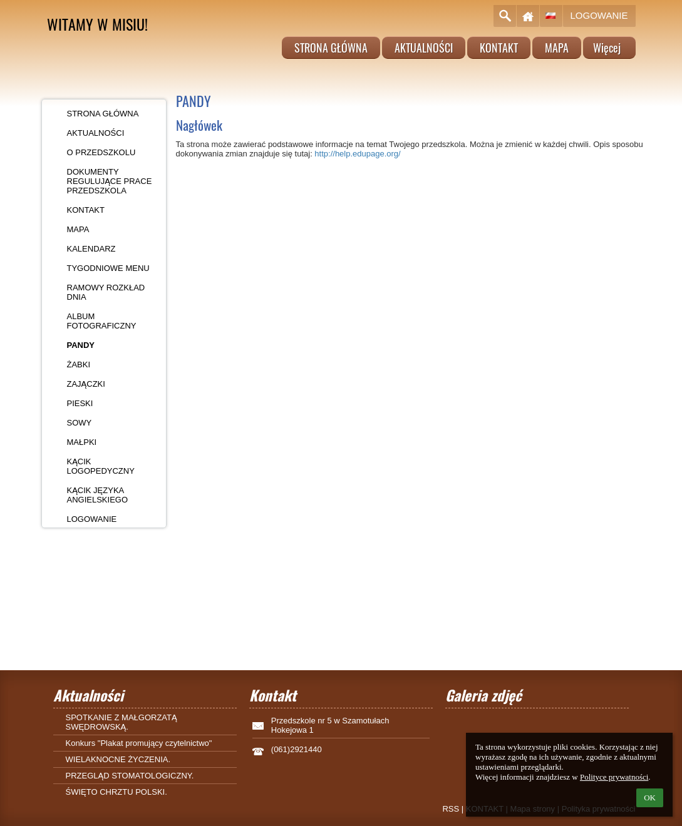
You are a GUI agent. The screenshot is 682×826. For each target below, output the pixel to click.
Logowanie (599, 15)
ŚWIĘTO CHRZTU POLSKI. (116, 792)
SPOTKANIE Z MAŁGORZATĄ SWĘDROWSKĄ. (121, 722)
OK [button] (650, 797)
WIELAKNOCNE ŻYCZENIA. (118, 759)
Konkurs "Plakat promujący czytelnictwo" (139, 743)
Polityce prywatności (614, 777)
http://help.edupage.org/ (357, 153)
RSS (450, 808)
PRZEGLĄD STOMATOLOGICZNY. (130, 775)
